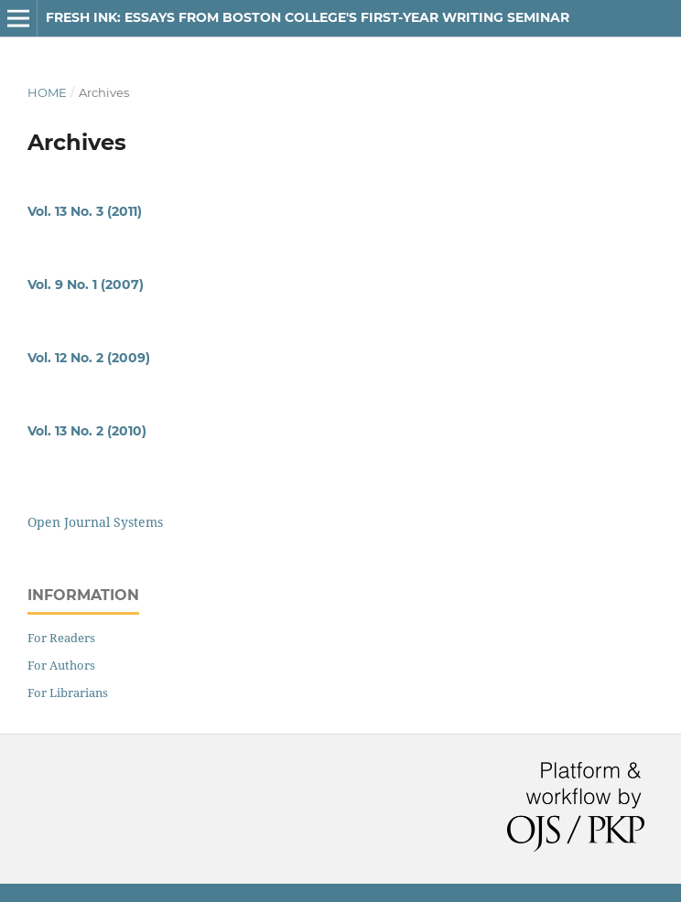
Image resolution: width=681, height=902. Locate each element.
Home (47, 92)
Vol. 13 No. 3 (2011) (84, 211)
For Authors (61, 665)
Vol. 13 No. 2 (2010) (86, 431)
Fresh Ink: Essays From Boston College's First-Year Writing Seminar (307, 17)
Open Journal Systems (95, 522)
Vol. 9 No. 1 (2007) (85, 284)
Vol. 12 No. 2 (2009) (88, 357)
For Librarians (67, 692)
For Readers (61, 637)
